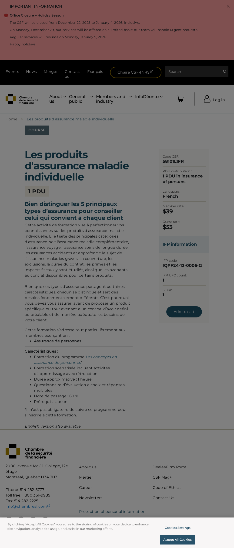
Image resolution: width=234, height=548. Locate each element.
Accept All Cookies (177, 543)
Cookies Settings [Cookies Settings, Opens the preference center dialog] (177, 531)
